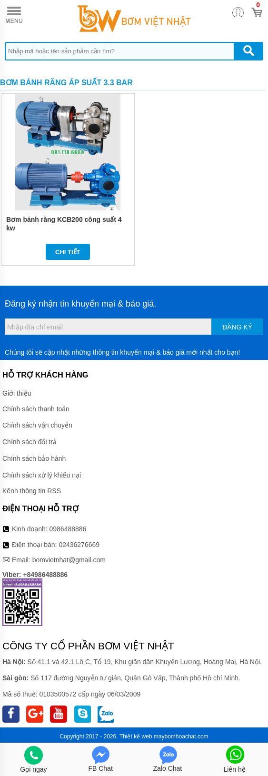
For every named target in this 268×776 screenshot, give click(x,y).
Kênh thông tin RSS (31, 491)
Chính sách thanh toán (35, 409)
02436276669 (79, 544)
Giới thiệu (16, 393)
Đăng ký (237, 327)
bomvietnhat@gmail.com (69, 560)
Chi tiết (67, 252)
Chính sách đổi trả (29, 442)
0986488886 (68, 529)
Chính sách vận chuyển (37, 425)
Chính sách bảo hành (34, 458)
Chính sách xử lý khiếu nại (41, 475)
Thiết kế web (135, 736)
